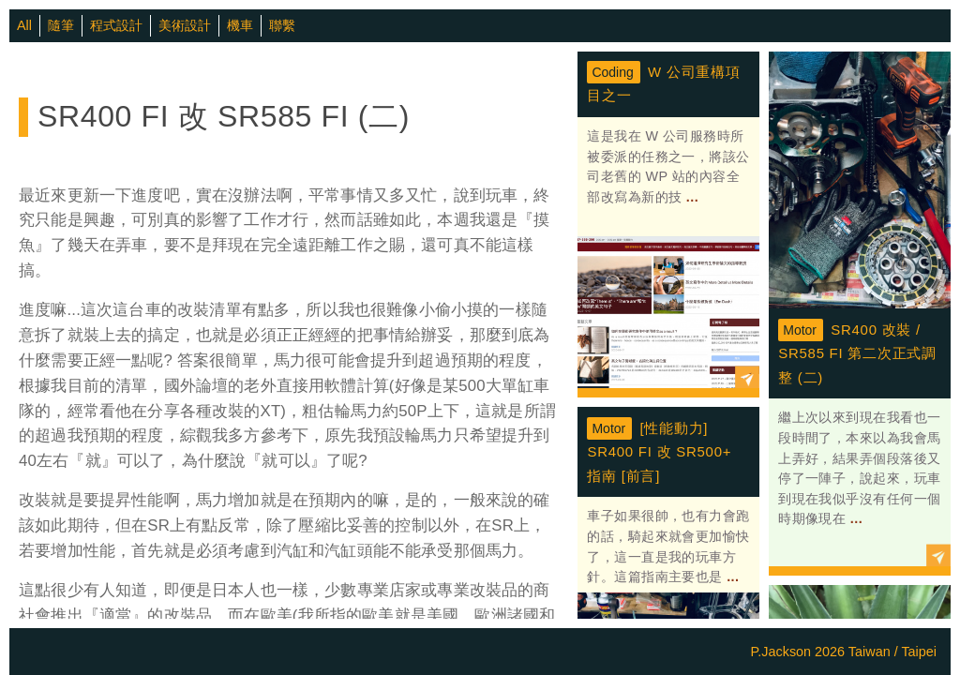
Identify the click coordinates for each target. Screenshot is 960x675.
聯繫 (282, 25)
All (24, 25)
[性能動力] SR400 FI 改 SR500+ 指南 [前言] (659, 452)
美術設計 (184, 25)
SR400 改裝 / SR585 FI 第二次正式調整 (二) (857, 353)
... (690, 196)
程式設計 (116, 25)
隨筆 (61, 25)
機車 (240, 25)
